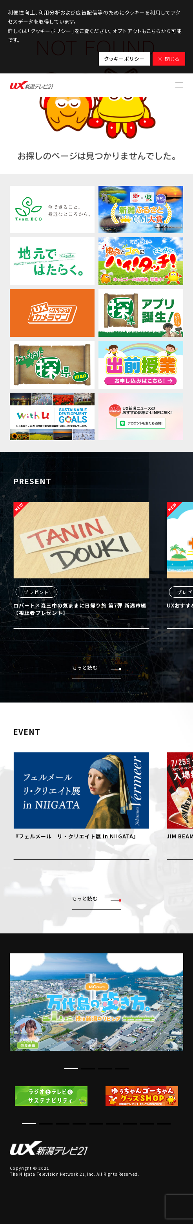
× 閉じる (169, 58)
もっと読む (96, 667)
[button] (71, 1068)
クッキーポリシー (124, 58)
